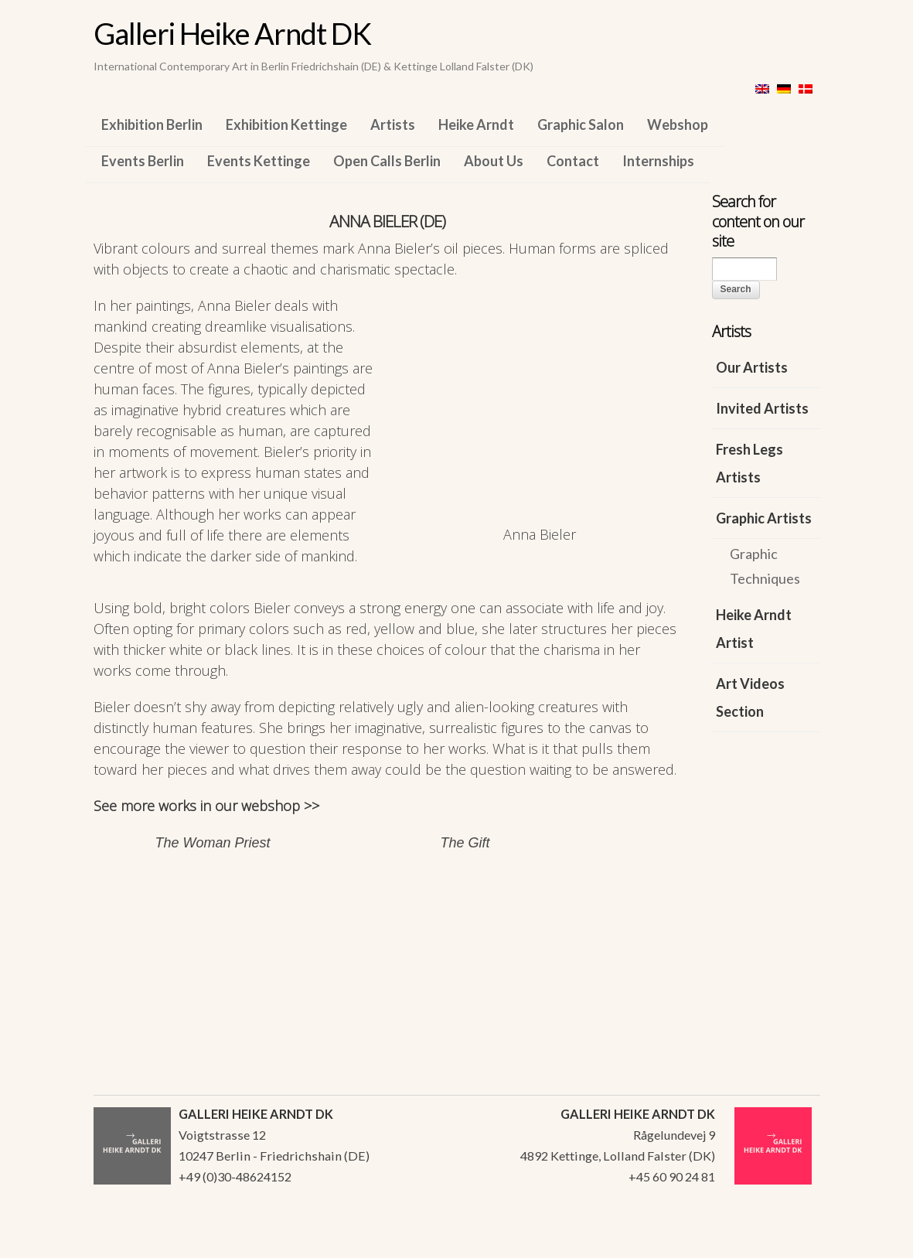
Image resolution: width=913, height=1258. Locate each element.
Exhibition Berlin (152, 124)
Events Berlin (142, 160)
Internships (658, 160)
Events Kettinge (258, 160)
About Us (493, 160)
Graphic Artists (764, 518)
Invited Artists (762, 408)
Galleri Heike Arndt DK (232, 33)
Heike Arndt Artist (754, 628)
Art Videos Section (750, 697)
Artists (392, 124)
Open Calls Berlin (387, 160)
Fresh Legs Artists (749, 463)
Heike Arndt (476, 124)
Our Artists (752, 367)
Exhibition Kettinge (286, 124)
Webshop (677, 124)
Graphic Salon (580, 124)
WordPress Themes (791, 1241)
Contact (573, 160)
